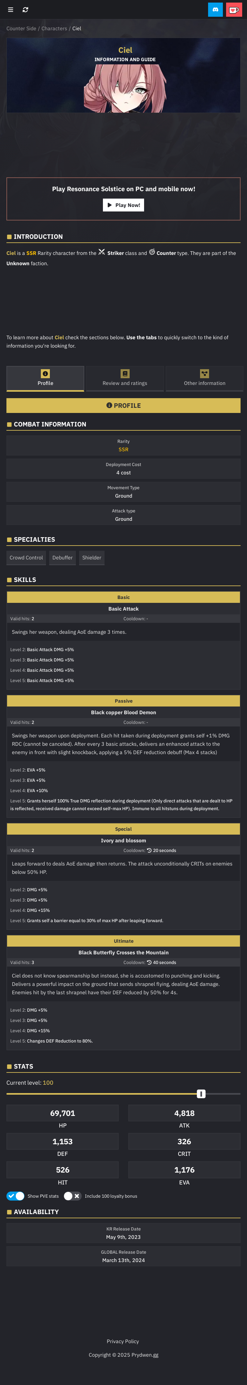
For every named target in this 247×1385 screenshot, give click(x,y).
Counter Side (21, 28)
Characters (54, 28)
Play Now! (123, 205)
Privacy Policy (123, 1341)
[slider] (201, 1094)
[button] (215, 10)
